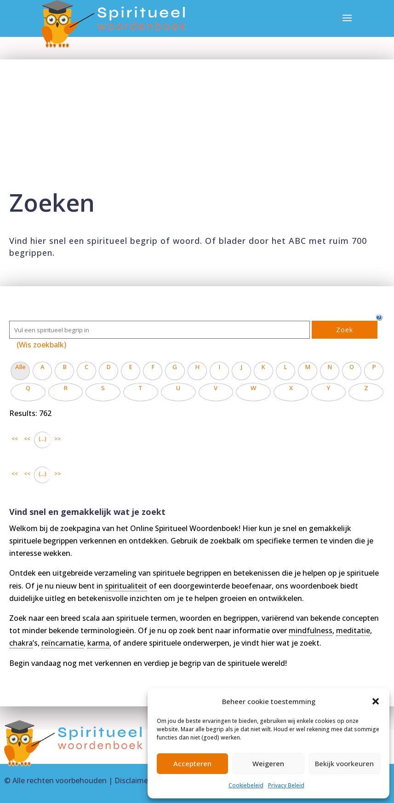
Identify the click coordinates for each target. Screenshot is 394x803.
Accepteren (192, 763)
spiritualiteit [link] (126, 586)
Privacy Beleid (286, 785)
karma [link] (98, 643)
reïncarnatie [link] (62, 643)
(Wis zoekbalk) (41, 345)
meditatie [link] (353, 630)
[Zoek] (159, 330)
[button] (375, 701)
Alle (20, 367)
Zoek (344, 329)
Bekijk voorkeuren (344, 763)
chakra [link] (21, 643)
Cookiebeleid (245, 785)
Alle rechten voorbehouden (59, 780)
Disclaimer (132, 780)
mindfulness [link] (310, 630)
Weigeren (268, 763)
